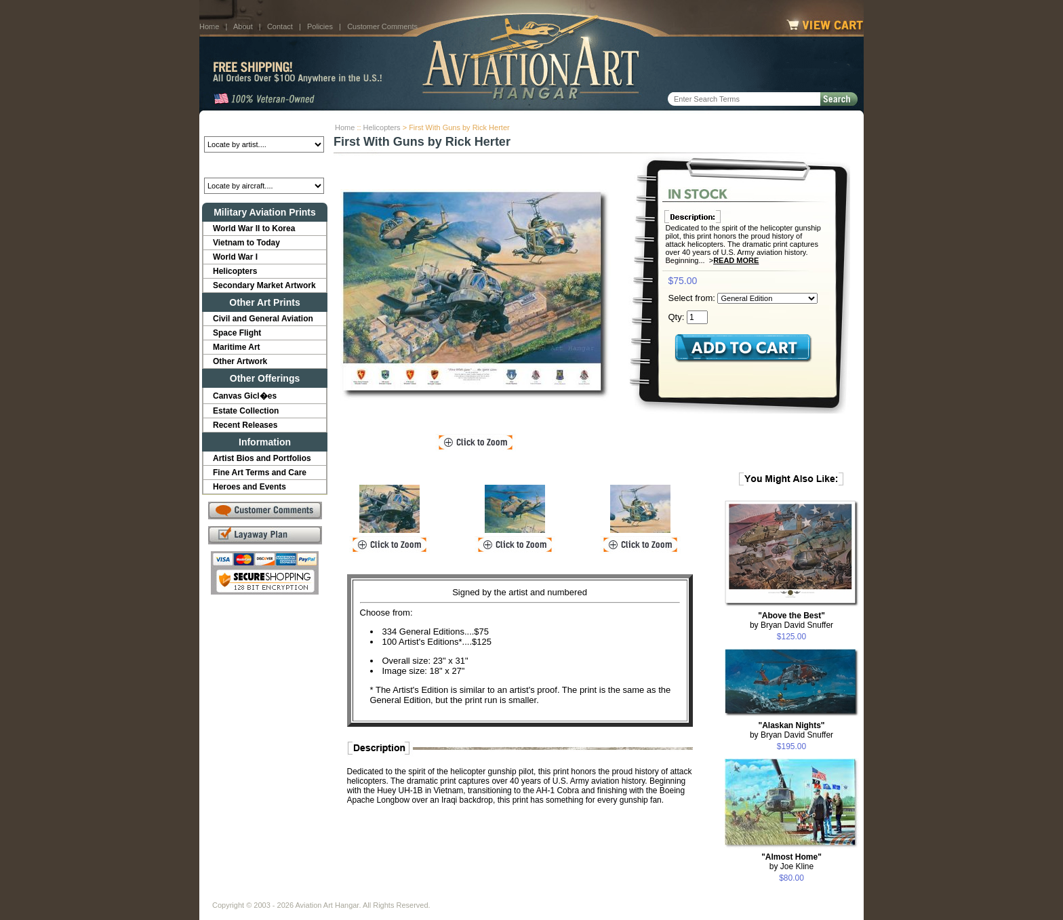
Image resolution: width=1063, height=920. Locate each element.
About (243, 26)
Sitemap (590, 894)
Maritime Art (236, 347)
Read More (736, 260)
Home (209, 26)
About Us (264, 894)
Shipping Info (496, 894)
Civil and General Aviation (263, 318)
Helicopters (382, 127)
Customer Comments (382, 26)
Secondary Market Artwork (264, 285)
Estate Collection (246, 411)
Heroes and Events (249, 487)
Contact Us (315, 894)
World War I (235, 257)
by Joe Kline (791, 861)
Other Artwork (240, 361)
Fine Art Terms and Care (259, 472)
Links (448, 894)
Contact (280, 26)
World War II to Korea (254, 228)
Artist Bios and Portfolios (262, 458)
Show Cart (638, 894)
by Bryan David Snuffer (791, 620)
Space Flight (237, 333)
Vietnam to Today (246, 242)
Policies (320, 26)
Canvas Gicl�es (245, 396)
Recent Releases (245, 425)
